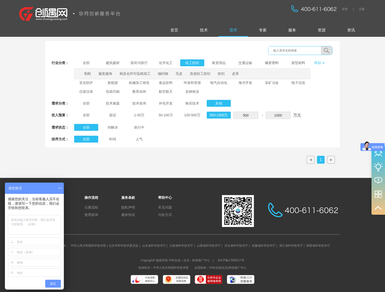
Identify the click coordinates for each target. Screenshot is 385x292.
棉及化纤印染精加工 (135, 74)
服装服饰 (105, 74)
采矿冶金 (272, 83)
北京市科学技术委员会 (123, 245)
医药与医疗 (139, 63)
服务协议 (128, 215)
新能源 (113, 83)
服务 (292, 30)
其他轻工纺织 (200, 74)
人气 (139, 139)
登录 (345, 9)
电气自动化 (218, 83)
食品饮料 (166, 83)
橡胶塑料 (272, 63)
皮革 (235, 74)
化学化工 (166, 63)
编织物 (163, 74)
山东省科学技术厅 (154, 245)
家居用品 (219, 63)
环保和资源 (192, 83)
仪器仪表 (86, 91)
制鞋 (87, 74)
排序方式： (60, 139)
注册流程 (91, 207)
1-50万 (139, 115)
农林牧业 (192, 91)
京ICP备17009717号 (231, 260)
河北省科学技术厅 (236, 245)
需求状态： (60, 127)
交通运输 (245, 63)
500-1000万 (219, 115)
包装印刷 (113, 91)
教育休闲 (139, 91)
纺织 (221, 74)
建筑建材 (113, 63)
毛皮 (179, 74)
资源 (322, 30)
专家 (263, 30)
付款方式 (165, 215)
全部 (86, 63)
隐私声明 (128, 207)
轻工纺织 (192, 63)
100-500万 (192, 115)
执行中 (139, 127)
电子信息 (298, 83)
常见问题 (165, 207)
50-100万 (166, 115)
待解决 (113, 127)
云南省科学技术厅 (181, 245)
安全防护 (86, 83)
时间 (112, 139)
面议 (112, 115)
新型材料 (298, 63)
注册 (362, 9)
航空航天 (166, 91)
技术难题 (113, 103)
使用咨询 (91, 215)
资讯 (351, 30)
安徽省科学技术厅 (263, 245)
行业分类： (60, 63)
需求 (233, 30)
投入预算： (60, 115)
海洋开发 (245, 83)
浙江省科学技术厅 (291, 245)
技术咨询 (139, 103)
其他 (218, 103)
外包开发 (166, 103)
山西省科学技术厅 (208, 245)
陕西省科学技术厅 (318, 245)
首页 (174, 30)
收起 (317, 63)
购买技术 (192, 103)
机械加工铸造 (139, 83)
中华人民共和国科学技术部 (88, 245)
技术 (204, 30)
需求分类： (60, 103)
